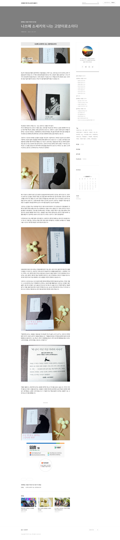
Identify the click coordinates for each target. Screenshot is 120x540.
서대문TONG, (79, 130)
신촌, (83, 130)
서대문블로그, (85, 136)
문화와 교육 (81, 80)
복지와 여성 (81, 86)
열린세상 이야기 (82, 100)
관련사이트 (91, 530)
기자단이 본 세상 (83, 102)
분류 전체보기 (80, 76)
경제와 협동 (81, 84)
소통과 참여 (81, 93)
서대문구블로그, (79, 132)
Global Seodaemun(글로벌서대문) (86, 120)
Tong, (82, 134)
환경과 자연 (81, 82)
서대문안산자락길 (82, 111)
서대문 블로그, (94, 138)
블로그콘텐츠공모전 (83, 118)
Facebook (78, 159)
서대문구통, (95, 136)
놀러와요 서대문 (81, 108)
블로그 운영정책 (24, 529)
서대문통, (90, 136)
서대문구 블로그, (83, 138)
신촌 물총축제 (82, 114)
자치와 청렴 (81, 90)
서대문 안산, (78, 136)
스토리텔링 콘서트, (88, 134)
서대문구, (91, 132)
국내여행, (78, 134)
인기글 (82, 144)
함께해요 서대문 (81, 98)
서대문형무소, (95, 134)
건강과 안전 (81, 91)
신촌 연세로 (81, 112)
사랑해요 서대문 (81, 78)
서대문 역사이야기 (82, 106)
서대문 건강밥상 (82, 104)
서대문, (77, 138)
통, (97, 132)
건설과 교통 (81, 88)
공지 (78, 96)
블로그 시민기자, (88, 130)
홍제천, (88, 138)
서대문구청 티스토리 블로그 (29, 3)
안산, (95, 132)
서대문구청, (85, 132)
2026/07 (87, 176)
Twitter (84, 159)
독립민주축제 (81, 116)
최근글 (77, 144)
